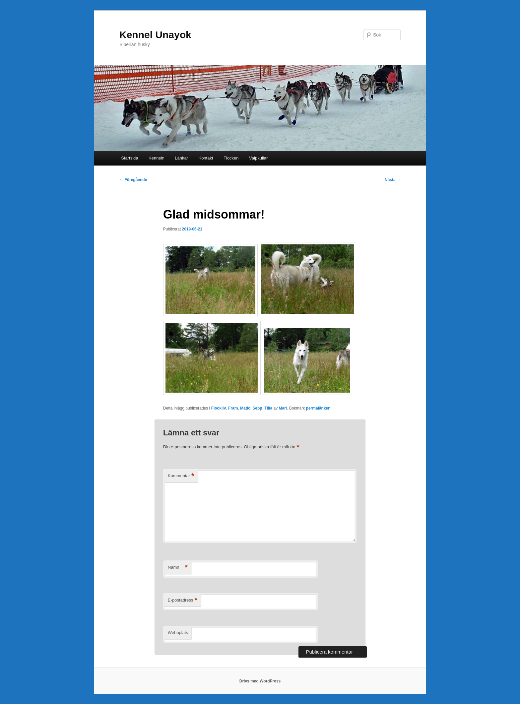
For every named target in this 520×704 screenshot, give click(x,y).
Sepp (257, 408)
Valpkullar (258, 158)
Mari (283, 408)
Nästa (393, 179)
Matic (245, 408)
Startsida (129, 158)
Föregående (133, 179)
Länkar (181, 158)
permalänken (318, 408)
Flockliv (218, 408)
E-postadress (182, 600)
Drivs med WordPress (260, 681)
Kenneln (156, 158)
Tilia (268, 408)
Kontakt (205, 158)
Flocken (231, 158)
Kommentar (181, 476)
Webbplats (178, 632)
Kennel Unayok (155, 34)
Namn (178, 567)
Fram (233, 408)
